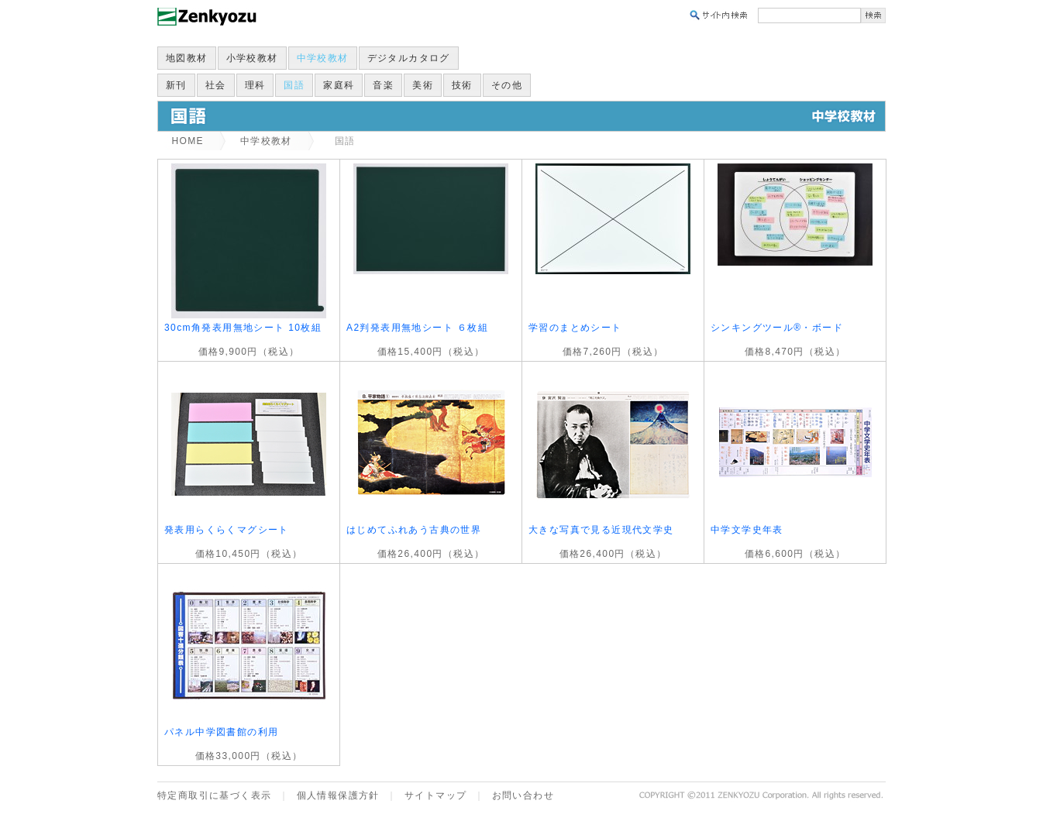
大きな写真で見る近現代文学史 (601, 529)
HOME (187, 141)
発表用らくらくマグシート (226, 529)
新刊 (176, 85)
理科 (255, 85)
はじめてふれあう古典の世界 (413, 529)
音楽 (383, 85)
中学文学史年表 (747, 529)
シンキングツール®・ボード (777, 327)
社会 (215, 85)
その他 (506, 85)
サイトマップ (435, 795)
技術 (462, 85)
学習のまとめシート (575, 327)
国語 (294, 85)
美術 (422, 85)
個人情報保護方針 (338, 795)
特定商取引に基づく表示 (214, 795)
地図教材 (187, 58)
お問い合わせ (523, 795)
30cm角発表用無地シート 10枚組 (243, 327)
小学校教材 (252, 58)
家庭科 (338, 85)
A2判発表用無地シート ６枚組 (417, 327)
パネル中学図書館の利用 (221, 732)
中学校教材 (323, 58)
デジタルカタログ (408, 58)
